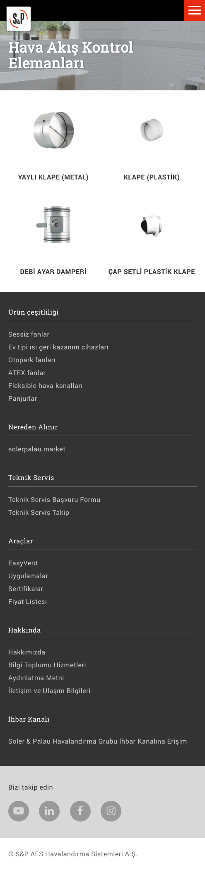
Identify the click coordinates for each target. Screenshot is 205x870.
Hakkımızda (26, 652)
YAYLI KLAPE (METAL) (53, 177)
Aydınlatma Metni (36, 678)
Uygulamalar (28, 576)
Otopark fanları (31, 360)
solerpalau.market (36, 449)
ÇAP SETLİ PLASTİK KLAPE (152, 271)
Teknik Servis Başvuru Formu (54, 499)
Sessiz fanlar (28, 334)
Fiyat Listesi (27, 601)
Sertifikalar (25, 588)
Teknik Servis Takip (38, 512)
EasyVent (23, 563)
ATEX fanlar (27, 372)
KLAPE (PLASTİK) (152, 177)
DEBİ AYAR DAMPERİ (53, 271)
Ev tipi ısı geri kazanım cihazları (58, 347)
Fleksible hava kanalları (45, 385)
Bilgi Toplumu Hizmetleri (47, 665)
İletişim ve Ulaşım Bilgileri (49, 690)
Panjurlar (22, 398)
